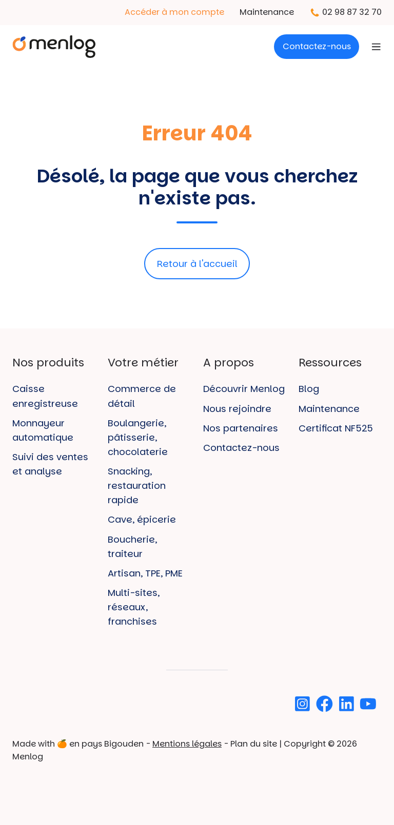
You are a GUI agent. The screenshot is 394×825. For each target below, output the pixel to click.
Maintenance (267, 12)
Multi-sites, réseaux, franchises (134, 607)
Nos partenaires (240, 428)
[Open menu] (376, 47)
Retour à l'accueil (197, 263)
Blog (309, 388)
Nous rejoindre (237, 408)
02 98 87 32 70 (352, 12)
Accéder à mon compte (174, 12)
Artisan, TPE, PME (145, 573)
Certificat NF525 (336, 428)
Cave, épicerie (142, 519)
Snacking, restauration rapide (137, 485)
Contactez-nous (317, 46)
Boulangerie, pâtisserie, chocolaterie (138, 437)
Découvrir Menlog (244, 388)
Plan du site (253, 744)
